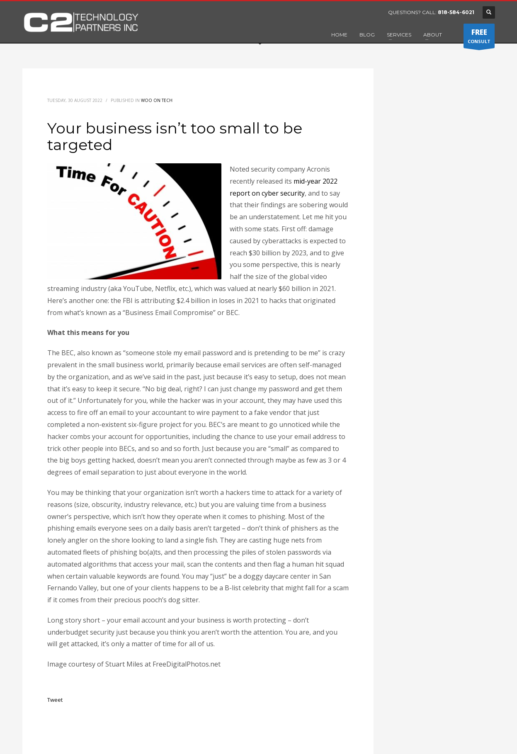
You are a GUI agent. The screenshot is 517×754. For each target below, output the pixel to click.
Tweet (55, 699)
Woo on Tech (156, 100)
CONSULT (479, 37)
